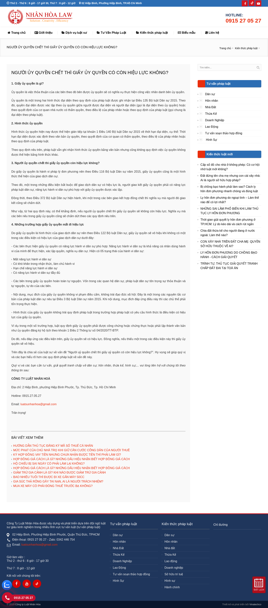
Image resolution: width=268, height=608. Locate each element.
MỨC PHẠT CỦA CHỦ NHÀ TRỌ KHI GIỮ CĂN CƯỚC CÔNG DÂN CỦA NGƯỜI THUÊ (71, 450)
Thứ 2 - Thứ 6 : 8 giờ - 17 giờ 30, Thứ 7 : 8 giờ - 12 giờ (41, 3)
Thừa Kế (211, 113)
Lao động (171, 561)
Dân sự (210, 94)
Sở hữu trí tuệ (174, 574)
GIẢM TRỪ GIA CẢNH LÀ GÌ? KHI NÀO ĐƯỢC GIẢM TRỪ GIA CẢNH (59, 472)
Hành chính (172, 587)
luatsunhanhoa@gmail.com (38, 404)
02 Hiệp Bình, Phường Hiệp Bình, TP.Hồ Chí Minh (110, 3)
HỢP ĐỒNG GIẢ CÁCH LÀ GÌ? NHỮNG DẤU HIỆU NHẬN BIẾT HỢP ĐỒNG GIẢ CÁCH (71, 459)
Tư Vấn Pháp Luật (111, 32)
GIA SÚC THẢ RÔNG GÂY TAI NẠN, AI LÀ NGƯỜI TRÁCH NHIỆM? (58, 481)
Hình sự (170, 580)
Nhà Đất (210, 107)
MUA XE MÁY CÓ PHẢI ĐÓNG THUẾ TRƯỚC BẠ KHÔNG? (53, 486)
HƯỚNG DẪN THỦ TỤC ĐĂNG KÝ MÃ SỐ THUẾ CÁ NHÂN (53, 445)
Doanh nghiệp (174, 567)
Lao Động (211, 126)
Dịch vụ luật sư (74, 32)
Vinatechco (255, 604)
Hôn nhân (211, 100)
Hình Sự (211, 139)
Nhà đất (170, 548)
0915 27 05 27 (243, 21)
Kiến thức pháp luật (152, 32)
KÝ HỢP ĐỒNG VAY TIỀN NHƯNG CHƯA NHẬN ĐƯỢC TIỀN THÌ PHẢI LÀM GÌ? (67, 454)
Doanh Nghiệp (214, 120)
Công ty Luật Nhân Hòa (28, 604)
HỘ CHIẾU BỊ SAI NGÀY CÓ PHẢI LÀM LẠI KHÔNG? (49, 463)
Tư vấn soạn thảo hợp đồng (223, 133)
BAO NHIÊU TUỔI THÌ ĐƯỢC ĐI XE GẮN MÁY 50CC (48, 477)
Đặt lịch (259, 589)
